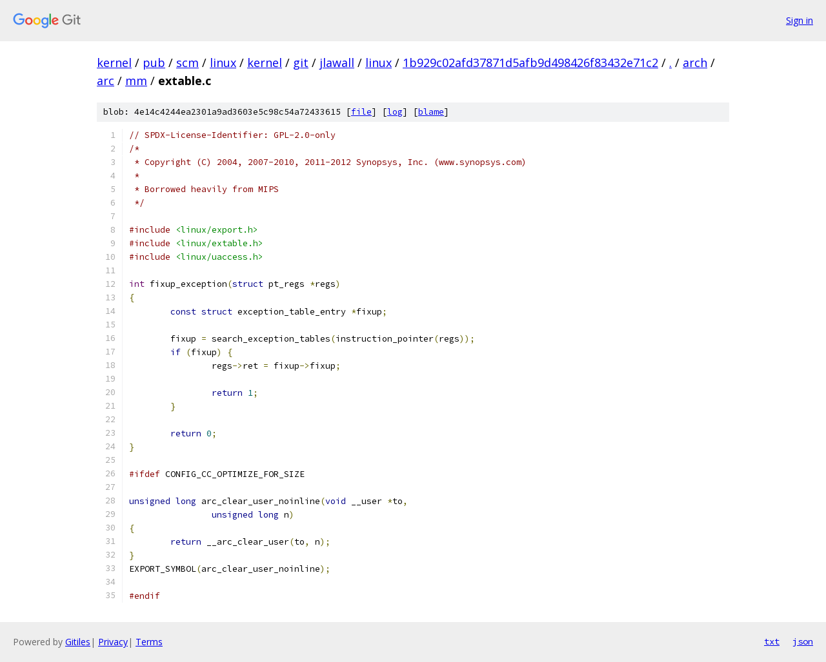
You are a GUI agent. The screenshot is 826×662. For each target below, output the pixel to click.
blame (431, 111)
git (300, 62)
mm (136, 80)
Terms (149, 642)
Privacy (113, 642)
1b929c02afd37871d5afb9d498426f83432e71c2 (530, 62)
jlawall (336, 62)
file (361, 111)
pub (154, 62)
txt (772, 641)
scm (187, 62)
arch (695, 62)
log (395, 111)
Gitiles (77, 642)
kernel (114, 62)
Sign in (799, 20)
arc (105, 80)
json (802, 641)
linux (223, 62)
